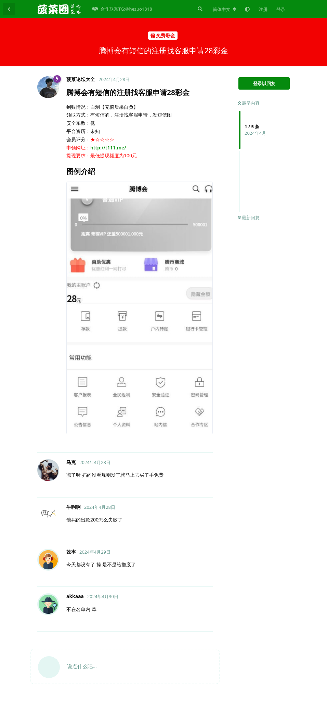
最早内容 (249, 103)
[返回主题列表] (9, 9)
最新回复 (249, 217)
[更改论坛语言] (224, 9)
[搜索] (199, 9)
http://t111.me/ (108, 147)
